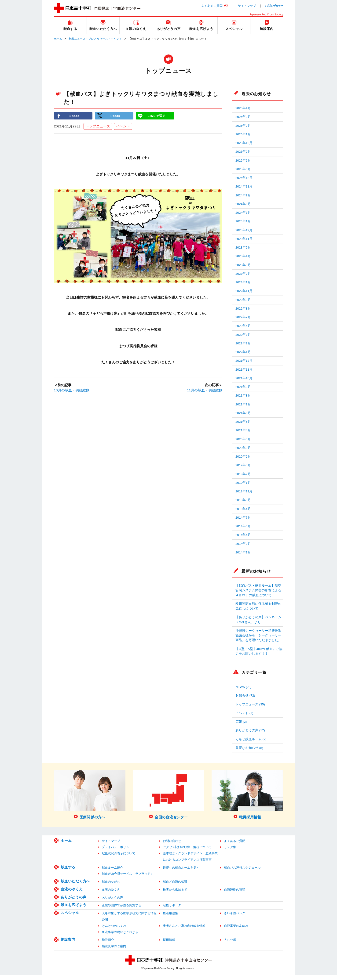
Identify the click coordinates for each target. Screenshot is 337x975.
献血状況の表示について (118, 853)
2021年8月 (243, 395)
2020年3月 (243, 448)
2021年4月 (243, 430)
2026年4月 (243, 108)
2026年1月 (243, 134)
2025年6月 (243, 160)
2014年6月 (243, 526)
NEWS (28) (243, 687)
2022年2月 (243, 343)
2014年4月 (243, 535)
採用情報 (169, 940)
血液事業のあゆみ (236, 926)
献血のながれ (111, 881)
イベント (123, 126)
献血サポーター (173, 905)
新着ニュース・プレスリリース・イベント (95, 38)
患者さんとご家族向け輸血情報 (184, 926)
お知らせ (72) (245, 695)
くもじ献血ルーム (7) (250, 739)
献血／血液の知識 (175, 881)
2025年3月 (243, 169)
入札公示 (230, 940)
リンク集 (230, 847)
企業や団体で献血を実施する (121, 905)
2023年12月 (244, 230)
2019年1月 (243, 482)
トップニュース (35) (250, 704)
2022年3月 (243, 334)
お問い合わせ (274, 5)
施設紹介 (108, 940)
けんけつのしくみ (114, 926)
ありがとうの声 (73, 897)
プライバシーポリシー (117, 847)
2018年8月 (243, 500)
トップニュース (98, 126)
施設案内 (68, 939)
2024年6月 (243, 204)
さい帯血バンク (234, 913)
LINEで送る (156, 115)
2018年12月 (244, 491)
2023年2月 (243, 273)
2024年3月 (243, 212)
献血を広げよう (73, 905)
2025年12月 (244, 143)
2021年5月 (243, 421)
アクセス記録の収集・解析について (187, 847)
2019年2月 (243, 474)
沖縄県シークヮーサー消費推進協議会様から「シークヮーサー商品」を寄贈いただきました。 (258, 635)
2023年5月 (243, 247)
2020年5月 (243, 439)
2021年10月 (244, 378)
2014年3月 (243, 543)
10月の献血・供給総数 (71, 390)
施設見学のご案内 (114, 946)
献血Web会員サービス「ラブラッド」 (128, 873)
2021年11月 (244, 369)
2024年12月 (244, 178)
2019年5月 (243, 465)
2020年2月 (243, 456)
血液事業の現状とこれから (120, 932)
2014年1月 (243, 552)
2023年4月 (243, 256)
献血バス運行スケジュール (242, 867)
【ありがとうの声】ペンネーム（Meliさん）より (258, 619)
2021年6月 (243, 413)
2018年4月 (243, 509)
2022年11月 (244, 291)
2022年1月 (243, 352)
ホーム (58, 38)
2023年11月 (244, 239)
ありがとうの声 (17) (250, 730)
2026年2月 (243, 125)
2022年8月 (243, 308)
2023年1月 (243, 282)
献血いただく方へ (75, 881)
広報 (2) (241, 721)
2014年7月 (243, 517)
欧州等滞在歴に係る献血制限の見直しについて (258, 606)
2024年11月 (244, 186)
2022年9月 (243, 300)
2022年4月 (243, 326)
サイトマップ (247, 5)
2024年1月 (243, 221)
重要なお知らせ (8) (249, 748)
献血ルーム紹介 (112, 867)
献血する (68, 867)
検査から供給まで (175, 889)
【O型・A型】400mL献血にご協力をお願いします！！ (258, 651)
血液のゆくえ (72, 889)
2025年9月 (243, 151)
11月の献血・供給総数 (204, 390)
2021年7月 (243, 404)
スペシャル (70, 913)
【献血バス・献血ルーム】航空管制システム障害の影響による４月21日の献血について (258, 590)
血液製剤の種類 (234, 889)
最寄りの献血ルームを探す (181, 867)
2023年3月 (243, 265)
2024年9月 (243, 195)
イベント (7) (244, 713)
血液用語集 (170, 913)
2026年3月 (243, 117)
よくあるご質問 (212, 5)
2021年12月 (244, 360)
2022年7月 (243, 317)
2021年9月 (243, 387)
